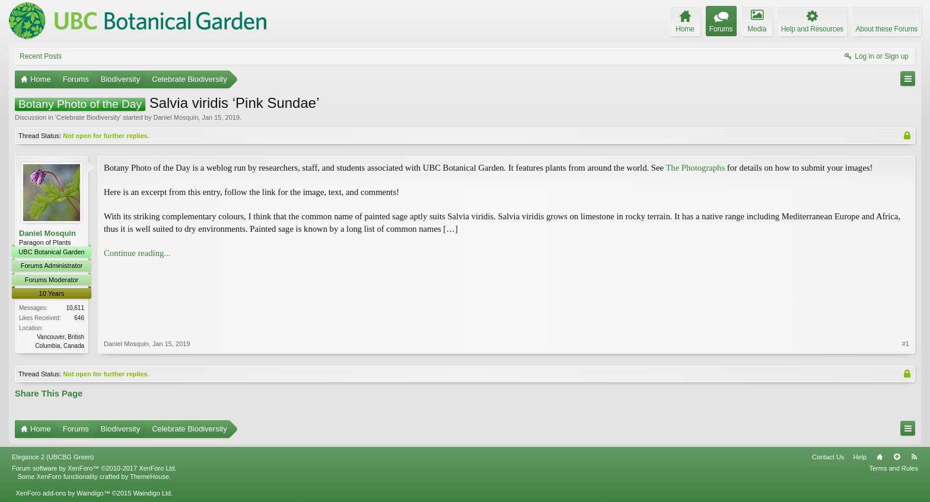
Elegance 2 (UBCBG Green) (53, 457)
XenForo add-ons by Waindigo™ (62, 493)
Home (879, 457)
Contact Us (828, 457)
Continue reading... (137, 253)
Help (860, 457)
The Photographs (695, 167)
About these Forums (887, 29)
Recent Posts (41, 56)
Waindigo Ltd (152, 493)
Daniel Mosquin (175, 117)
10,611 (75, 308)
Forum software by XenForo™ (94, 468)
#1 (905, 343)
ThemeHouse (149, 476)
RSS (914, 457)
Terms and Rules (893, 468)
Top (897, 457)
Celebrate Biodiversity (88, 117)
